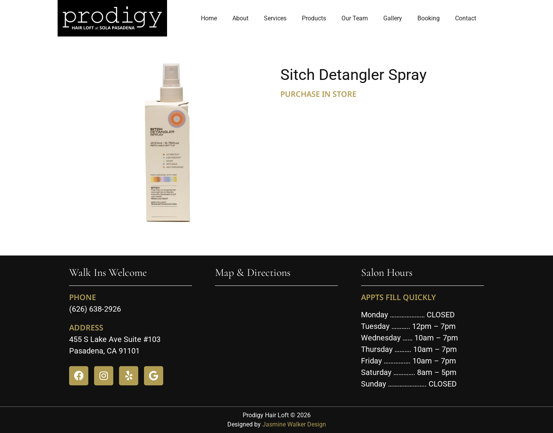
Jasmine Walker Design (294, 424)
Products (314, 18)
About (240, 18)
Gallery (392, 18)
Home (209, 18)
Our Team (354, 18)
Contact (465, 18)
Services (275, 18)
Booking (428, 18)
